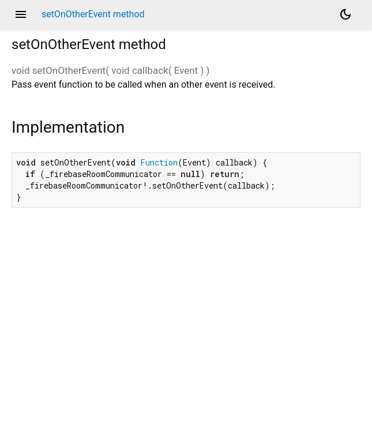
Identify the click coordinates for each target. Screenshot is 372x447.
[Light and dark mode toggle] (345, 14)
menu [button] (21, 14)
